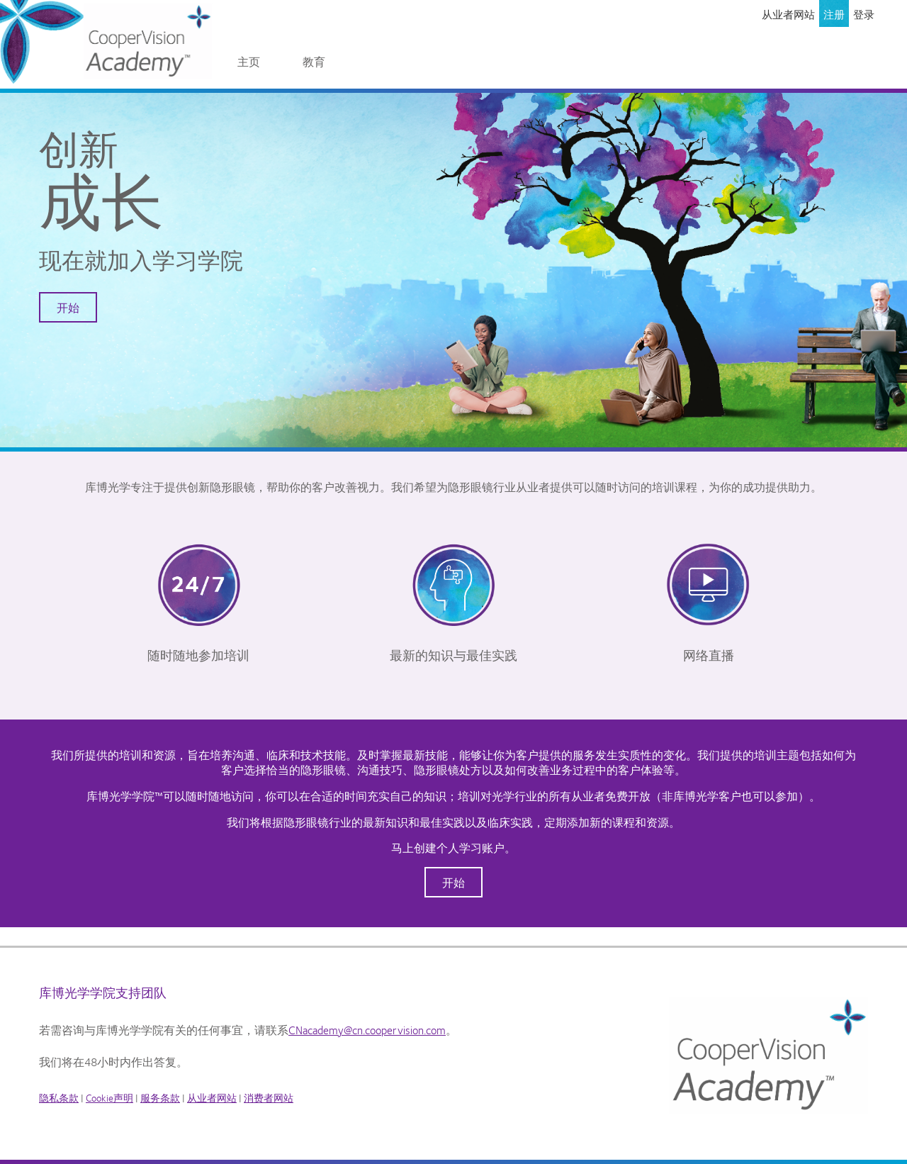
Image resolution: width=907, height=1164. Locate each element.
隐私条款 (59, 1097)
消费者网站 (268, 1097)
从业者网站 (788, 14)
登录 (863, 14)
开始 (68, 307)
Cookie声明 (109, 1097)
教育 (314, 61)
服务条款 (160, 1097)
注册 (834, 14)
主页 (248, 61)
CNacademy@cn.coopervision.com (367, 1030)
